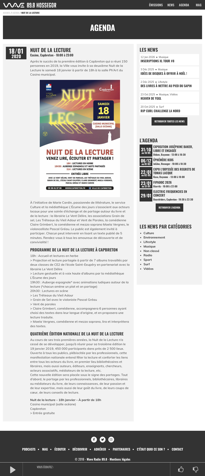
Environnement (155, 239)
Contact (177, 449)
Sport (148, 261)
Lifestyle (150, 244)
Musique (150, 248)
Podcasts (28, 449)
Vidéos (149, 270)
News (170, 5)
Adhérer (100, 449)
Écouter (60, 449)
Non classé (152, 253)
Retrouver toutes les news (169, 122)
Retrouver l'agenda (169, 209)
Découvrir (79, 449)
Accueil (6, 12)
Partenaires (121, 449)
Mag (198, 5)
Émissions (156, 5)
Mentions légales (120, 459)
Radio (148, 257)
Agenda (184, 5)
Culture (149, 235)
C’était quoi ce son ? (151, 449)
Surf (147, 266)
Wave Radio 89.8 (96, 459)
